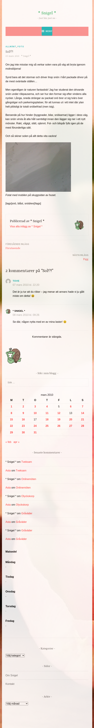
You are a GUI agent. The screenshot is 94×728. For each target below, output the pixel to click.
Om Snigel (12, 675)
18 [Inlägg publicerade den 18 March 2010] (47, 419)
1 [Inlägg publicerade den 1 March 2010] (11, 406)
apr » (16, 442)
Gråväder (26, 513)
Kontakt (10, 684)
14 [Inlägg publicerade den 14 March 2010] (82, 413)
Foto (20, 46)
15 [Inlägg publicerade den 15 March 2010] (11, 419)
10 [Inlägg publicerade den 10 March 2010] (35, 413)
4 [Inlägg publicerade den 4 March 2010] (47, 406)
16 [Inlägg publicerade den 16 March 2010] (23, 419)
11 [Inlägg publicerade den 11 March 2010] (47, 413)
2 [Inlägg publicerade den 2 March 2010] (23, 406)
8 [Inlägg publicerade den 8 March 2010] (11, 413)
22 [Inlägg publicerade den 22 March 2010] (11, 425)
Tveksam (26, 461)
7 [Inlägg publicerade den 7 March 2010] (82, 406)
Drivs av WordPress (23, 722)
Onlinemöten (28, 479)
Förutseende (17, 246)
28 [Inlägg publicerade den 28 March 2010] (82, 425)
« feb (8, 442)
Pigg (80, 257)
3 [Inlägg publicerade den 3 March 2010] (35, 406)
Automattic (77, 722)
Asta (8, 470)
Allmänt (11, 46)
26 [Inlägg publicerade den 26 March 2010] (58, 425)
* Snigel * (47, 13)
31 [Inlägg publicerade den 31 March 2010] (35, 432)
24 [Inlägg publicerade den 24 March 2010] (35, 425)
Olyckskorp (27, 496)
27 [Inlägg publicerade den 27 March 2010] (70, 425)
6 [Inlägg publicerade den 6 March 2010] (70, 406)
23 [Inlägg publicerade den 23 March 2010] (23, 425)
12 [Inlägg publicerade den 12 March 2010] (58, 413)
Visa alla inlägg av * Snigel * (26, 226)
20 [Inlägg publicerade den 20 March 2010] (70, 419)
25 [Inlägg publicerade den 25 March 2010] (47, 425)
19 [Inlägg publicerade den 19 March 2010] (58, 419)
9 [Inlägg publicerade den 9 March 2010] (23, 413)
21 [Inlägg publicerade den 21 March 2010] (82, 419)
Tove (16, 280)
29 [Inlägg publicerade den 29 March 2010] (11, 432)
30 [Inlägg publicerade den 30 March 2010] (23, 432)
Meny (49, 31)
